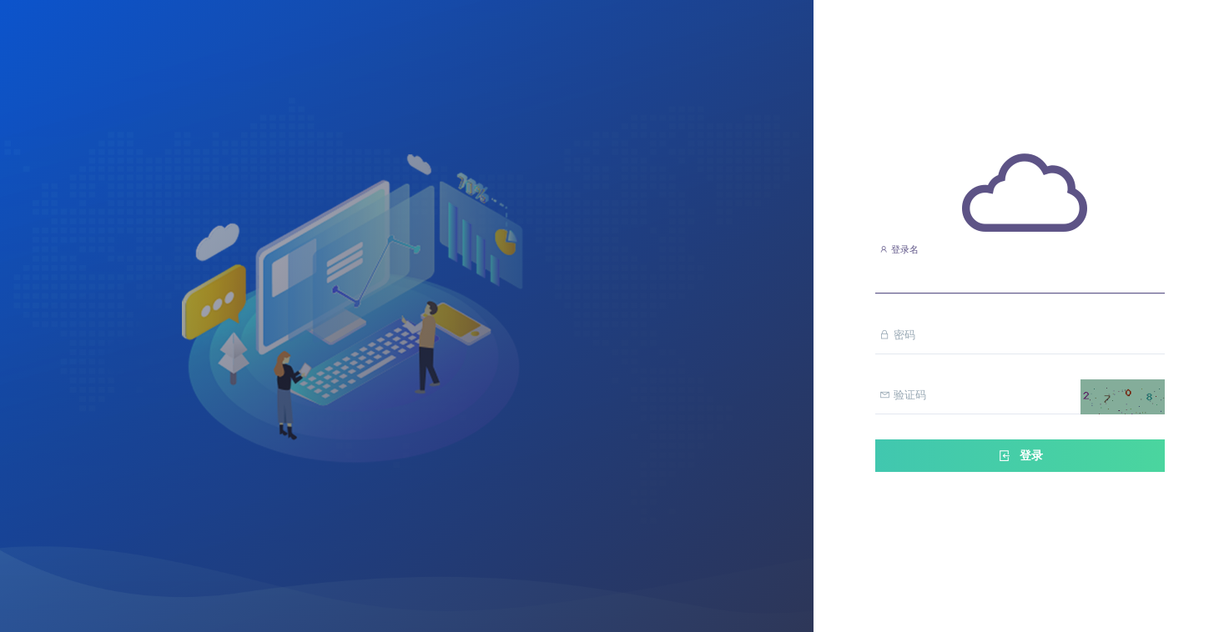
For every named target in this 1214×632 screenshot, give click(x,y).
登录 (1019, 456)
